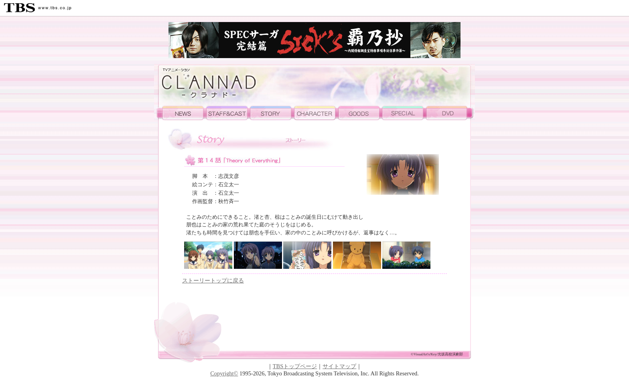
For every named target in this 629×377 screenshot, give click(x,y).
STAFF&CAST (228, 113)
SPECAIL (404, 113)
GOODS (360, 113)
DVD (450, 113)
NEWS (180, 113)
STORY (272, 113)
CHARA (316, 113)
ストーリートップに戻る (213, 280)
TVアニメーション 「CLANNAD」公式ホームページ (207, 85)
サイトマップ (339, 366)
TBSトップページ (295, 366)
